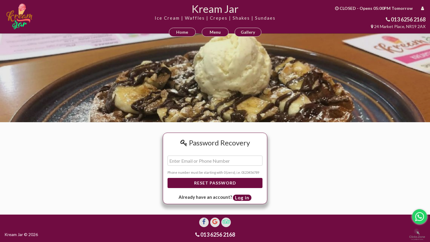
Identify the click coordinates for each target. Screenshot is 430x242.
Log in (242, 197)
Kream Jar (215, 8)
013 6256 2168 (408, 19)
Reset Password (215, 182)
